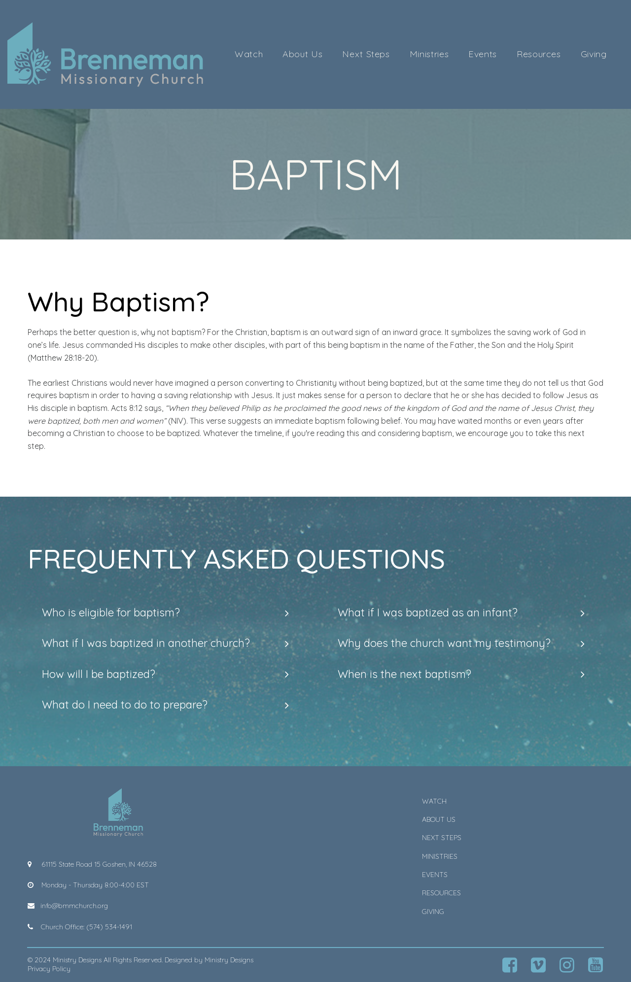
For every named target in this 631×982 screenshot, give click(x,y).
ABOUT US (439, 819)
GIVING (433, 911)
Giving (594, 54)
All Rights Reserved (133, 959)
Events (482, 54)
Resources (539, 54)
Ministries (429, 54)
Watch (249, 54)
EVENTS (435, 874)
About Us (302, 54)
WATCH (434, 801)
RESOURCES (441, 892)
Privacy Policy (49, 968)
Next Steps (365, 54)
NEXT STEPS (441, 837)
